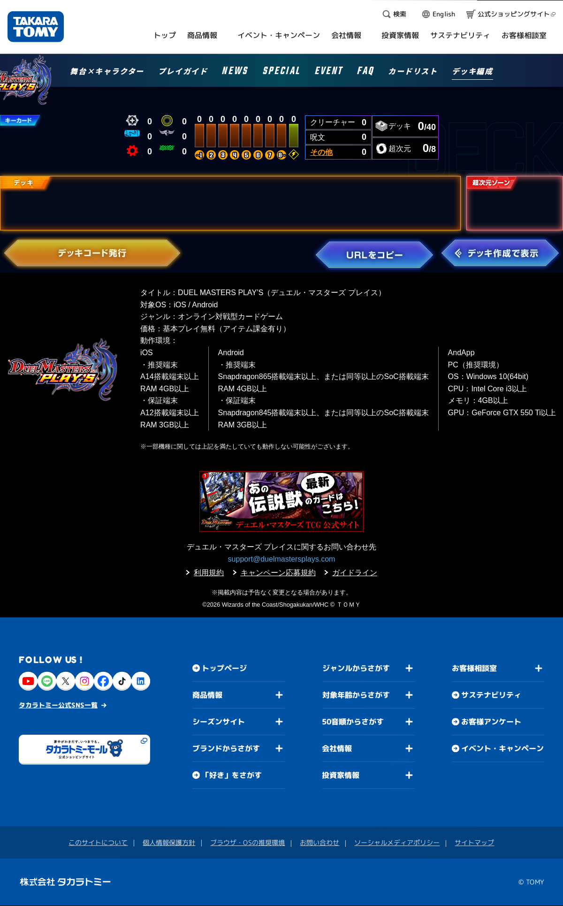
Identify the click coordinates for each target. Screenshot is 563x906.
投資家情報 (340, 775)
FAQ (365, 72)
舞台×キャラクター (107, 71)
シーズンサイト (218, 721)
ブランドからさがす (226, 748)
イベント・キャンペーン (502, 749)
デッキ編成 (472, 71)
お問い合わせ (319, 842)
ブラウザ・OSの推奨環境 (247, 842)
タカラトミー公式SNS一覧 (58, 704)
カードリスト (413, 71)
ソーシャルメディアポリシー (397, 842)
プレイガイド (183, 71)
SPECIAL (281, 72)
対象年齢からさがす (356, 695)
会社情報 (337, 748)
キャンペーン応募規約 (278, 573)
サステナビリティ (491, 695)
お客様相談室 (474, 668)
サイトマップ (474, 842)
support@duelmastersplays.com (281, 559)
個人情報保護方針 (169, 842)
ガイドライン (354, 573)
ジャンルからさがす (356, 668)
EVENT (328, 72)
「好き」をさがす (232, 775)
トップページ (224, 668)
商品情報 (207, 695)
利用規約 (209, 573)
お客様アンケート (491, 722)
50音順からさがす (353, 721)
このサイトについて (98, 842)
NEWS (234, 72)
